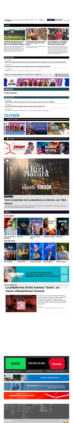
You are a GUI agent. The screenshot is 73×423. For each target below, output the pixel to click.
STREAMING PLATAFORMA (34, 371)
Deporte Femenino (25, 412)
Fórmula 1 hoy (24, 410)
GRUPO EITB (59, 19)
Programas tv (6, 406)
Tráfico (41, 406)
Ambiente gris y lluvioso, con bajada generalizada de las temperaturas (23, 71)
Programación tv (7, 405)
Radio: (11, 404)
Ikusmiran (19, 410)
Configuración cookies (41, 420)
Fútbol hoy (24, 405)
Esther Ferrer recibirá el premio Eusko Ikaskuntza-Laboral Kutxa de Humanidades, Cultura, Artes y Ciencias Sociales (35, 62)
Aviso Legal (28, 420)
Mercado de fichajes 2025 (26, 411)
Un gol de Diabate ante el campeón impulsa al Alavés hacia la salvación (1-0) (25, 106)
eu (66, 20)
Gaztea (41, 404)
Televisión (27, 19)
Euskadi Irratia (12, 405)
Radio (31, 19)
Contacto (53, 420)
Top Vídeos (34, 405)
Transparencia (48, 420)
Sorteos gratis (43, 407)
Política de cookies (33, 420)
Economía (19, 406)
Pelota (23, 413)
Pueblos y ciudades (44, 410)
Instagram (50, 408)
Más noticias (9, 57)
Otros (35, 19)
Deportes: (24, 404)
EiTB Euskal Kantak (13, 411)
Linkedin (50, 410)
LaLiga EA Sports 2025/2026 (27, 406)
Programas (12, 412)
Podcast (11, 413)
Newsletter (51, 404)
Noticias (16, 19)
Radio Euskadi (12, 406)
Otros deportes (24, 416)
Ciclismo (23, 414)
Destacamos (13, 119)
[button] (36, 135)
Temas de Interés (43, 409)
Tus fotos (59, 74)
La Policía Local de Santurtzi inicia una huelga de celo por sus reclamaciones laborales (27, 66)
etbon (12, 139)
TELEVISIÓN (11, 116)
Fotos (33, 406)
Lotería (41, 408)
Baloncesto (24, 415)
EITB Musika (12, 410)
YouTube (50, 411)
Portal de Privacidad (21, 420)
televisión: (6, 404)
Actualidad (19, 405)
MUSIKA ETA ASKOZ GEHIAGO (56, 371)
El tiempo (42, 405)
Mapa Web (57, 420)
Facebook (50, 405)
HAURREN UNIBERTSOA (13, 371)
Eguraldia (19, 411)
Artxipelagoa (12, 414)
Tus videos (58, 76)
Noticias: (19, 404)
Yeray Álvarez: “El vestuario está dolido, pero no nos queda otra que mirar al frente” (27, 110)
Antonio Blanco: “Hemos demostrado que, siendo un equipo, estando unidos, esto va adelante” (30, 102)
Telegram (50, 409)
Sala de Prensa (43, 411)
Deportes (21, 19)
